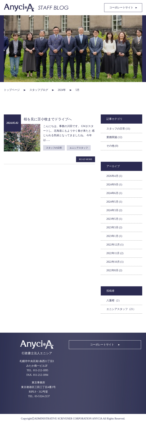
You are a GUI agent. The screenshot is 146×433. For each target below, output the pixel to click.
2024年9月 (114, 184)
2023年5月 (114, 218)
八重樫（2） (113, 300)
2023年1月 (114, 236)
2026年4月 (114, 176)
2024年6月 (114, 193)
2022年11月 (114, 253)
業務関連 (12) (114, 137)
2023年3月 (114, 227)
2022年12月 (115, 244)
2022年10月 (115, 261)
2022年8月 (114, 270)
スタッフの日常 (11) (118, 128)
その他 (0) (112, 145)
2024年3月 (114, 210)
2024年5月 (114, 201)
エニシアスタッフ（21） (121, 309)
